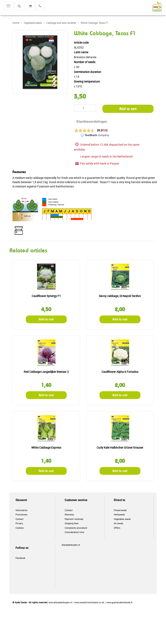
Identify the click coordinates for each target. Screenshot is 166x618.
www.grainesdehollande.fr (119, 602)
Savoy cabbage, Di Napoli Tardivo (120, 296)
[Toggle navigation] (8, 6)
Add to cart (128, 109)
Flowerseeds (120, 510)
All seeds (118, 523)
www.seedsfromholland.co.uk (89, 602)
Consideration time (74, 532)
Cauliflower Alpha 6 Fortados (120, 372)
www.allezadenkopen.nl (60, 602)
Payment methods (74, 518)
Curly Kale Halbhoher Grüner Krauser (120, 447)
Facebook (20, 557)
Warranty (69, 514)
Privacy (19, 523)
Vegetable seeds (122, 518)
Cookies (20, 527)
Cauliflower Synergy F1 (46, 296)
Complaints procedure (76, 527)
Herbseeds (119, 514)
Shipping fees (72, 523)
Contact (20, 518)
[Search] (19, 6)
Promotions (21, 514)
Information (21, 510)
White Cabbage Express (46, 447)
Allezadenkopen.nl (71, 544)
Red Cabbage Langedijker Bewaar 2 (46, 372)
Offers (117, 527)
